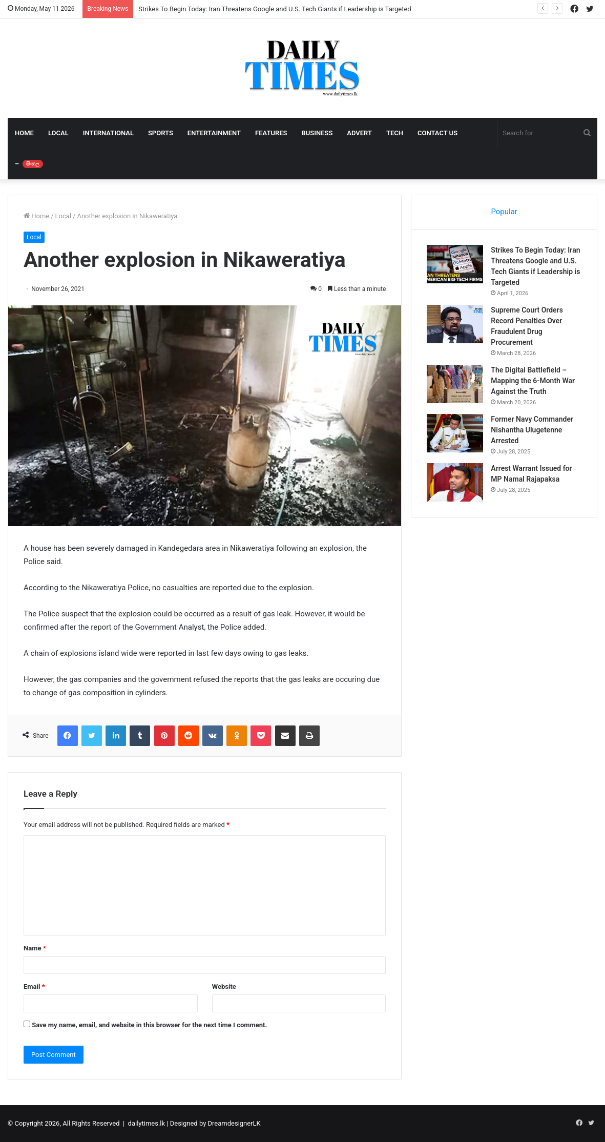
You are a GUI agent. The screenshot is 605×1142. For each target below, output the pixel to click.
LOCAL (58, 133)
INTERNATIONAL (108, 133)
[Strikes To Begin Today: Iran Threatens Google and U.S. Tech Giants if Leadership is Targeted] (455, 264)
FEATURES (271, 133)
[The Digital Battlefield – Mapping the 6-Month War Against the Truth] (455, 384)
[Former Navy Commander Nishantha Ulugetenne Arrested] (455, 433)
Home (36, 216)
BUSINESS (316, 133)
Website (224, 986)
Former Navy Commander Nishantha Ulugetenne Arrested (532, 430)
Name (35, 948)
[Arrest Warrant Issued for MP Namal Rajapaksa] (455, 482)
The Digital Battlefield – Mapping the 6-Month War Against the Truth (533, 381)
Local (63, 216)
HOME (24, 133)
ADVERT (359, 133)
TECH (394, 133)
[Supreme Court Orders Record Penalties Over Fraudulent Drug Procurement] (455, 324)
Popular (504, 211)
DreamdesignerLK (234, 1123)
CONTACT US (437, 133)
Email (34, 986)
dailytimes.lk (146, 1123)
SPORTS (160, 133)
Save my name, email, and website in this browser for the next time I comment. (149, 1025)
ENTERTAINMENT (214, 133)
